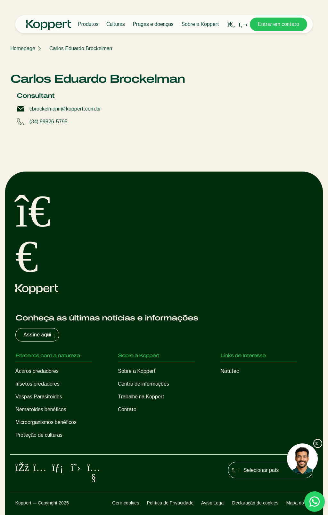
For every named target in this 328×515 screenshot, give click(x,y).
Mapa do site (299, 502)
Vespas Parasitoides (38, 396)
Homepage (22, 48)
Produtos (88, 24)
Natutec (229, 371)
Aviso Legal (213, 502)
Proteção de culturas (38, 435)
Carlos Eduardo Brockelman (80, 48)
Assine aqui (39, 335)
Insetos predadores (37, 384)
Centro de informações (143, 384)
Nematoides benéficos (40, 409)
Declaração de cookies (255, 502)
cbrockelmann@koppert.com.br (65, 108)
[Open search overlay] (231, 24)
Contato (127, 409)
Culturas (115, 24)
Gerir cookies (125, 502)
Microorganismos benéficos (46, 422)
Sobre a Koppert (200, 24)
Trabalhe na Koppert (141, 396)
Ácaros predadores (37, 371)
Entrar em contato (278, 24)
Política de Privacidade (170, 502)
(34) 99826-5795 (48, 121)
